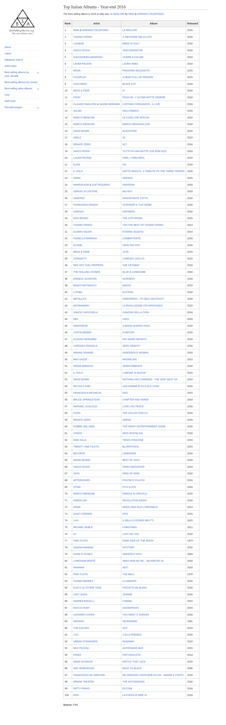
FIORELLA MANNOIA (85, 238)
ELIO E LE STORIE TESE (87, 587)
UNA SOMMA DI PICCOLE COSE (140, 386)
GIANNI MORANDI (109, 104)
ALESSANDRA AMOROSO (88, 57)
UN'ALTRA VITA (131, 245)
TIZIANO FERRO (82, 37)
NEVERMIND (129, 621)
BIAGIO (126, 285)
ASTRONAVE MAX (132, 648)
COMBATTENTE (131, 238)
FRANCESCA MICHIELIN (87, 392)
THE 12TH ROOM (132, 218)
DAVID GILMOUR (83, 661)
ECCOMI (127, 688)
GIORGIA (78, 211)
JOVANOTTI (80, 258)
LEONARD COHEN (84, 614)
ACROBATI (128, 278)
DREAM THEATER (83, 681)
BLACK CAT (129, 84)
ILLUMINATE (129, 581)
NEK (75, 319)
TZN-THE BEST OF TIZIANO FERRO (142, 225)
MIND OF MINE (130, 473)
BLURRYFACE (130, 446)
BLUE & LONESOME (134, 272)
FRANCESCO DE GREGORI (89, 675)
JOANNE (127, 594)
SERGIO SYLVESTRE (85, 191)
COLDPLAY (79, 77)
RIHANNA (78, 567)
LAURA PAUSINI (82, 63)
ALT (124, 144)
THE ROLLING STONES (86, 272)
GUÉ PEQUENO (101, 184)
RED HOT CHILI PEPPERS (88, 265)
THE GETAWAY (131, 265)
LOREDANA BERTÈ (84, 560)
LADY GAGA (80, 594)
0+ (123, 90)
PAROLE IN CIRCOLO (134, 493)
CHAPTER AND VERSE (135, 399)
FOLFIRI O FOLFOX (133, 480)
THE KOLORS (81, 628)
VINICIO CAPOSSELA (85, 312)
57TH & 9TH (129, 487)
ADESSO (127, 178)
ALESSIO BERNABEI (85, 339)
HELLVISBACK (130, 110)
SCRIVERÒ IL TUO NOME (136, 204)
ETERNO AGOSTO (132, 231)
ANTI (125, 567)
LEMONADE (129, 453)
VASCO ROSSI (81, 50)
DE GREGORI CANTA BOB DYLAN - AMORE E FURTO (153, 675)
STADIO (77, 433)
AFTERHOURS (81, 480)
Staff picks (10, 101)
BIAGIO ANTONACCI (85, 285)
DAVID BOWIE (81, 131)
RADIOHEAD (80, 325)
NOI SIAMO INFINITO (134, 339)
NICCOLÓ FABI (81, 386)
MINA (131, 14)
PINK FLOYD (80, 540)
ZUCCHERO (80, 84)
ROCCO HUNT (81, 607)
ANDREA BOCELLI (83, 601)
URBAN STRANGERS (85, 641)
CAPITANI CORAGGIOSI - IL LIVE (141, 104)
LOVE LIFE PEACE (133, 406)
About (8, 47)
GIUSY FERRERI (82, 513)
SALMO (77, 110)
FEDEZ (77, 654)
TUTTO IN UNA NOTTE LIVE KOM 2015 (144, 151)
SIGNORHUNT (130, 607)
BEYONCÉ (79, 453)
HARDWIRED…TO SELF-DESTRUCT (143, 298)
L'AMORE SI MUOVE (134, 372)
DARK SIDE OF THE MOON (137, 540)
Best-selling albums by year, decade (17, 74)
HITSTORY (128, 547)
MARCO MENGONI (84, 117)
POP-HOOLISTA (131, 654)
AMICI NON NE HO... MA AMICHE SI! (142, 560)
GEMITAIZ (79, 198)
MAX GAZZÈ (80, 359)
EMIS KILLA (80, 440)
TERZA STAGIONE (132, 440)
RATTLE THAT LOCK (134, 661)
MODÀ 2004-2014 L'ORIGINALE (140, 507)
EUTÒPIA (127, 292)
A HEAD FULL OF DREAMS (137, 77)
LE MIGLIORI (117, 14)
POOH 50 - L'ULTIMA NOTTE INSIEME (143, 97)
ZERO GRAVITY (131, 345)
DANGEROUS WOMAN (135, 352)
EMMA (77, 178)
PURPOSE (128, 332)
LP (74, 534)
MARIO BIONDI (81, 460)
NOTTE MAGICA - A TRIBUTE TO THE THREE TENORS (153, 171)
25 (123, 137)
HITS (125, 513)
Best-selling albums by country (21, 82)
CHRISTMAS (129, 527)
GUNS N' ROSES (82, 554)
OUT (125, 628)
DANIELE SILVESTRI (85, 278)
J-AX (76, 520)
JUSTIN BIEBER (82, 332)
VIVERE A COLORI (132, 57)
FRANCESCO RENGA (85, 204)
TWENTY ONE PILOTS (86, 446)
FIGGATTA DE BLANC (134, 587)
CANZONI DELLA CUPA (135, 312)
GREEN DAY (80, 500)
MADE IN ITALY (131, 43)
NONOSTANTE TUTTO (135, 198)
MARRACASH (81, 184)
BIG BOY (127, 191)
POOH (76, 97)
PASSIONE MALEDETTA (136, 70)
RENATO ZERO (82, 144)
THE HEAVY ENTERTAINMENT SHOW (143, 426)
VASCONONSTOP (132, 50)
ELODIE (77, 245)
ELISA (76, 164)
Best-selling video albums (18, 88)
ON (124, 164)
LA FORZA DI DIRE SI (134, 695)
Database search (14, 59)
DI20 (125, 392)
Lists (7, 94)
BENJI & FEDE (81, 90)
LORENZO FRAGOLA (85, 345)
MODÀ (77, 70)
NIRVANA (78, 621)
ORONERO (128, 211)
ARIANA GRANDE (83, 352)
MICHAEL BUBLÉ (83, 527)
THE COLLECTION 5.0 (135, 413)
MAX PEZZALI (81, 648)
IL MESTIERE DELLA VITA (137, 37)
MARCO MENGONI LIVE (136, 124)
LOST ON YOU (130, 534)
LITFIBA (77, 292)
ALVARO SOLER (82, 231)
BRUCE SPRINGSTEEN (86, 399)
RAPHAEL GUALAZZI (85, 406)
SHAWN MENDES (83, 581)
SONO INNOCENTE (133, 466)
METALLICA (80, 298)
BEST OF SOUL (131, 460)
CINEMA (127, 601)
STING (77, 487)
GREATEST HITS (132, 554)
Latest (8, 53)
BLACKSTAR (129, 131)
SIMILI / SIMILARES (133, 157)
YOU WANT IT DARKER (135, 614)
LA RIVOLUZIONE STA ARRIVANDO (142, 305)
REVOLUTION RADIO (134, 500)
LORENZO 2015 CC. (133, 258)
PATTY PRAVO (81, 688)
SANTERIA (128, 184)
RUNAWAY (128, 641)
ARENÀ (126, 419)
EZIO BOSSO (80, 218)
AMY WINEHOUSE (83, 668)
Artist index (11, 66)
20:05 (125, 251)
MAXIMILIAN (129, 359)
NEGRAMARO (81, 305)
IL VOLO (78, 171)
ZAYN (76, 473)
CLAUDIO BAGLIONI (84, 104)
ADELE (77, 137)
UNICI (125, 319)
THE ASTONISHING (133, 681)
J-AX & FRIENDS (131, 634)
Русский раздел (13, 107)
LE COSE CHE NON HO (135, 117)
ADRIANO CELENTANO (150, 14)
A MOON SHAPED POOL (136, 325)
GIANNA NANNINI (83, 547)
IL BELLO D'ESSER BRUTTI (138, 520)
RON (76, 695)
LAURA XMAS (130, 63)
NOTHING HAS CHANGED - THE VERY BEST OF (149, 379)
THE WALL (128, 574)
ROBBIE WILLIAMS (84, 426)
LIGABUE (78, 43)
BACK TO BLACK (132, 668)
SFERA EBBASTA (83, 366)
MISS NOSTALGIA (132, 433)
